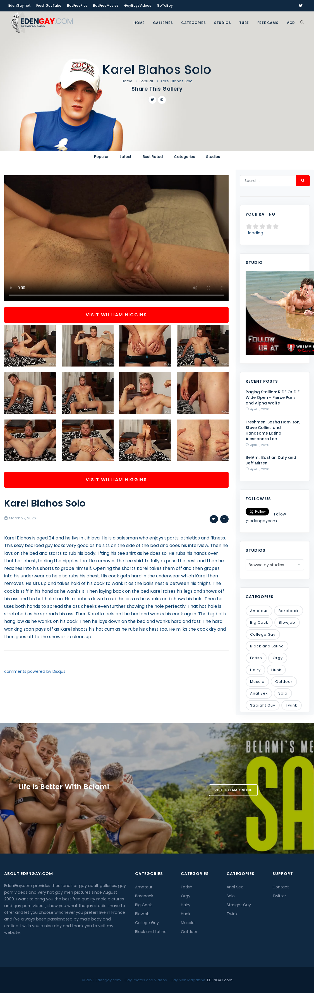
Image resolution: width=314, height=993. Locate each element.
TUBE (244, 22)
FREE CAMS (267, 22)
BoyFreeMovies (106, 5)
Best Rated (153, 156)
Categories (193, 22)
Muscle (257, 681)
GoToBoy (165, 5)
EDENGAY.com (219, 980)
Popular (147, 81)
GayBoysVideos (137, 5)
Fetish (256, 658)
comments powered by (34, 671)
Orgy (278, 658)
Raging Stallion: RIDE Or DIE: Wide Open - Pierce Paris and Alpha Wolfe (273, 397)
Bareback (289, 610)
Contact (280, 887)
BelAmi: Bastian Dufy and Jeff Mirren (271, 460)
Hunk (276, 670)
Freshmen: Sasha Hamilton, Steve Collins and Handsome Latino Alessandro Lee (273, 430)
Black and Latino (267, 646)
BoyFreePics (77, 5)
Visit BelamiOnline (233, 790)
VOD (291, 22)
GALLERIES (163, 22)
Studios (222, 22)
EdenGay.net (19, 5)
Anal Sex (259, 693)
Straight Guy (262, 705)
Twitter (279, 896)
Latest (125, 156)
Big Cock (259, 622)
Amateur (259, 610)
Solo (282, 693)
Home (138, 22)
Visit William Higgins (116, 315)
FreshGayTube (48, 5)
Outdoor (284, 681)
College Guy (262, 634)
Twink (291, 705)
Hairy (255, 670)
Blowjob (287, 622)
